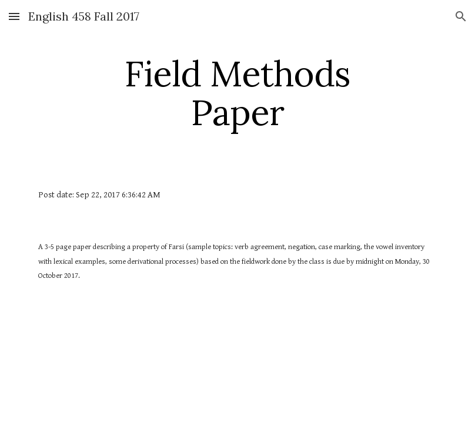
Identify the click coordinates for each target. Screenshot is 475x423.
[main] (237, 92)
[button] (14, 16)
